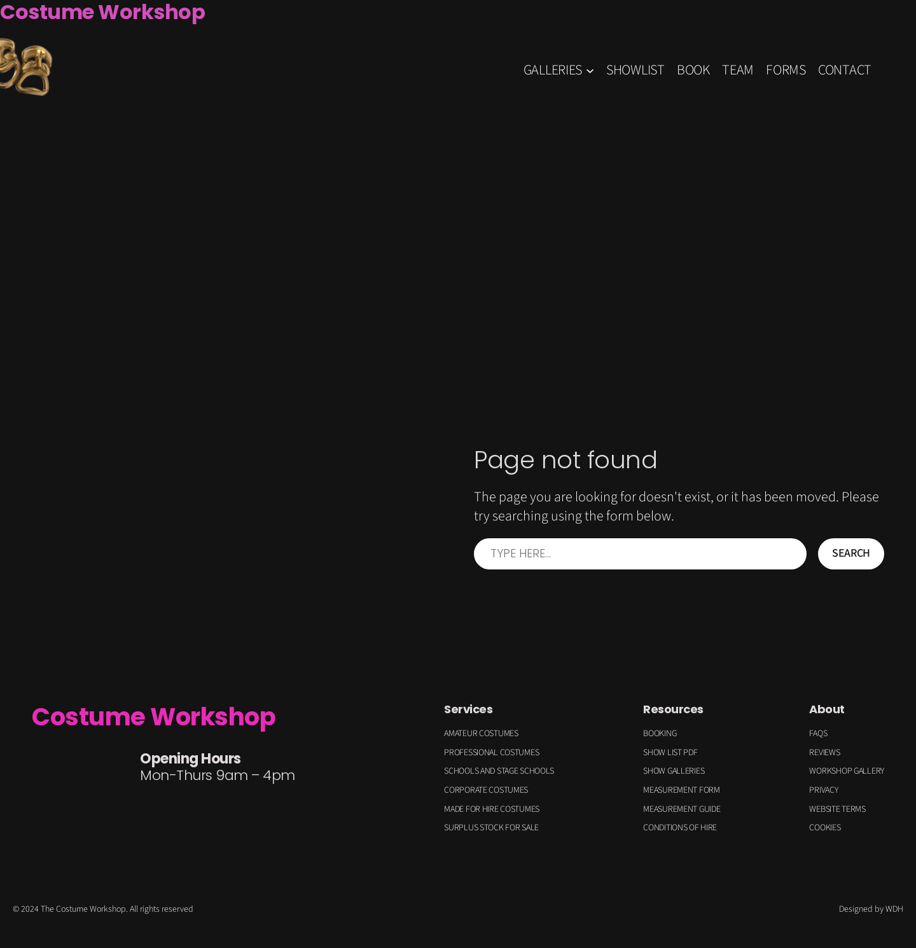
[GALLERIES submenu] (590, 70)
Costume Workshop (153, 717)
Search (851, 553)
